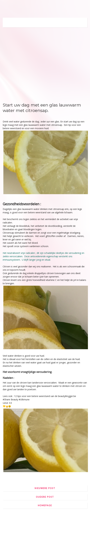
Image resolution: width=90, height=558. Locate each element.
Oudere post (45, 497)
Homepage (45, 505)
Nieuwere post (45, 488)
